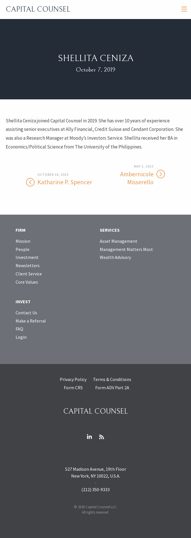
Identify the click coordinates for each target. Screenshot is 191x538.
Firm (21, 230)
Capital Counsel (38, 9)
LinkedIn (89, 437)
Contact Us (26, 312)
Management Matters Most (126, 249)
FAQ (19, 329)
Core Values (27, 282)
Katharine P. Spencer (60, 179)
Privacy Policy (73, 379)
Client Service (29, 274)
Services (110, 230)
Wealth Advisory (115, 257)
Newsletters (28, 265)
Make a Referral (31, 321)
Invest (23, 301)
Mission (23, 241)
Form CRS (73, 387)
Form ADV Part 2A (112, 387)
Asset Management (118, 241)
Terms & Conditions (112, 379)
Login (21, 337)
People (22, 249)
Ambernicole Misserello (130, 175)
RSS (101, 437)
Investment (27, 257)
